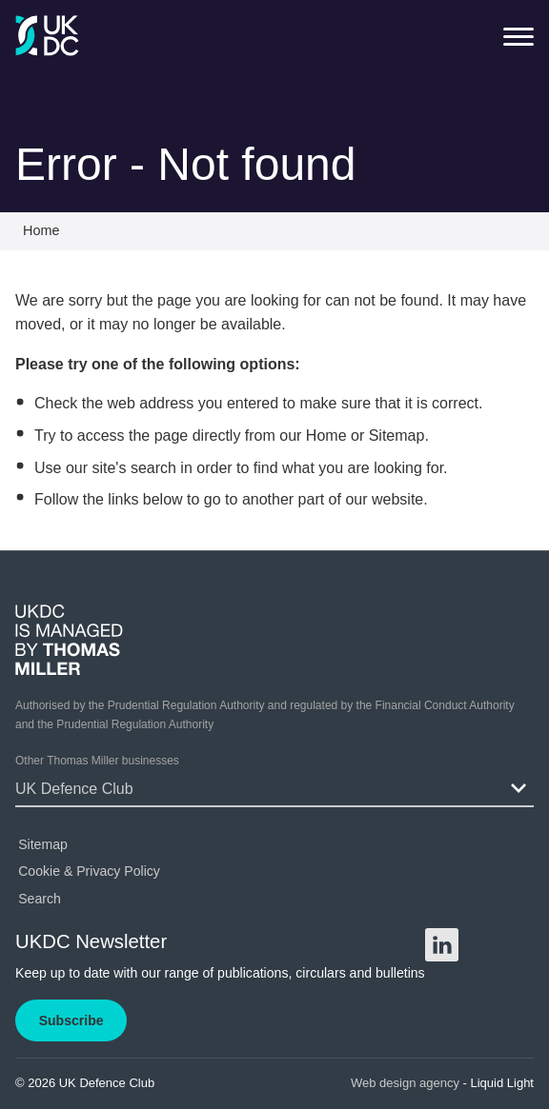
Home (326, 435)
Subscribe (71, 1020)
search (153, 468)
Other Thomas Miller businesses (97, 760)
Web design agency (407, 1083)
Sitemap (397, 435)
